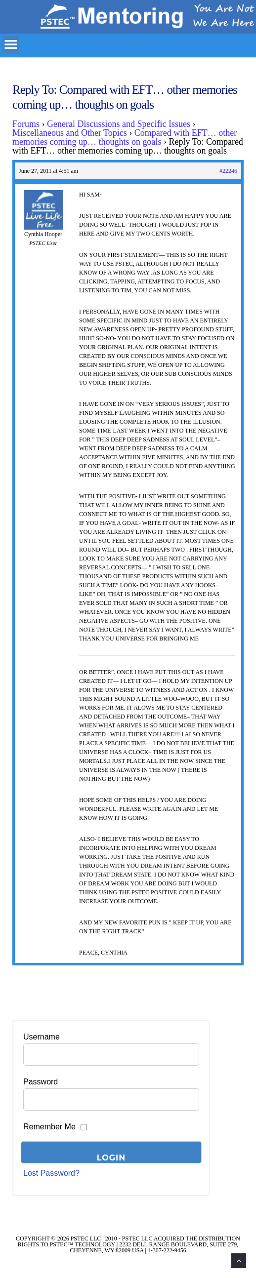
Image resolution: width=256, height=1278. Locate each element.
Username (41, 1037)
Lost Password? (51, 1173)
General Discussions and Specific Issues (118, 124)
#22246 (228, 170)
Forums (26, 124)
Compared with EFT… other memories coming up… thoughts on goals (124, 137)
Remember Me (49, 1126)
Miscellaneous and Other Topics (69, 133)
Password (40, 1082)
